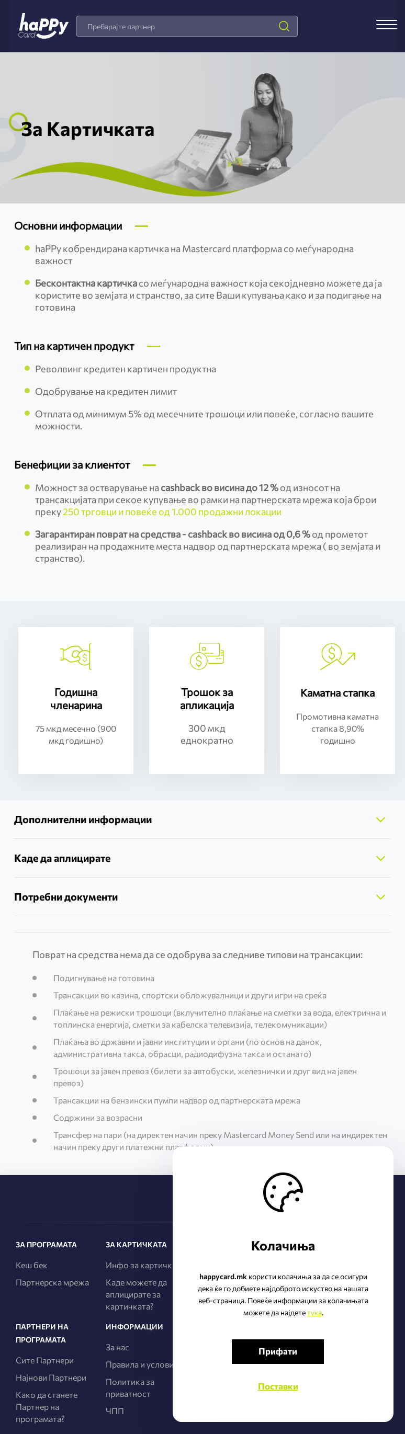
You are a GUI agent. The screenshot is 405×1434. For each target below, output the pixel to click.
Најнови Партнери (51, 1377)
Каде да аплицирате (65, 858)
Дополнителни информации (86, 819)
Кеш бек (32, 1265)
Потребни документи (68, 897)
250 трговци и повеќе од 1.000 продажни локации (172, 511)
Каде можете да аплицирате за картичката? (136, 1294)
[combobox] (186, 26)
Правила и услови (140, 1364)
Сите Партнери (45, 1360)
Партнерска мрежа (52, 1282)
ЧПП (115, 1411)
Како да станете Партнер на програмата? (46, 1407)
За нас (117, 1347)
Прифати (290, 1350)
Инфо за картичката (145, 1265)
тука (307, 1311)
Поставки (290, 1385)
